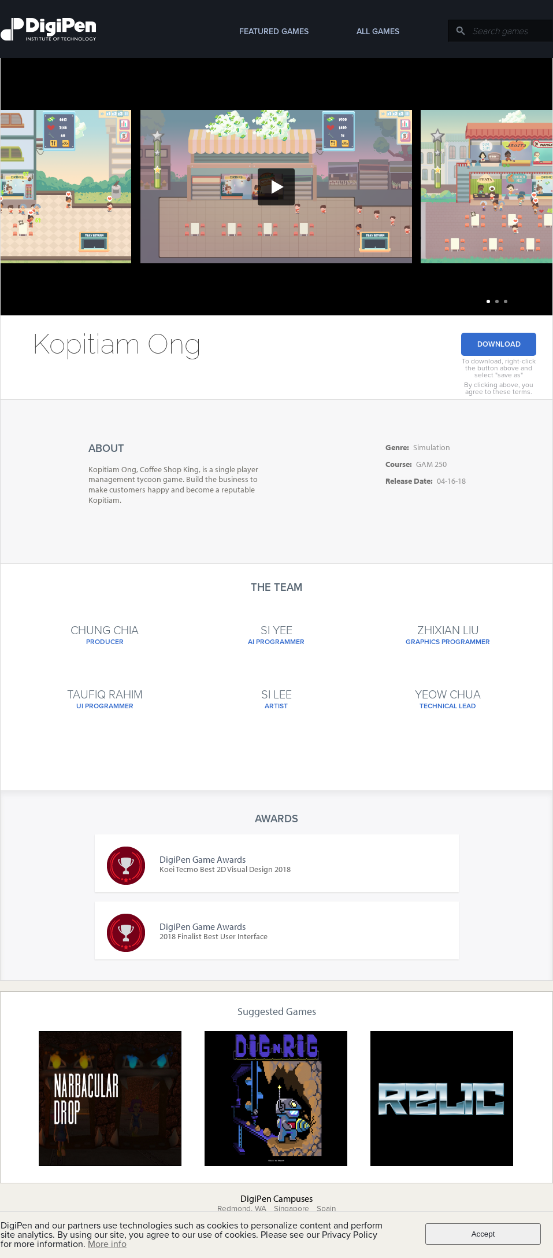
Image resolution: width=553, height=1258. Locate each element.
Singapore (291, 1208)
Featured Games (274, 31)
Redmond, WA (241, 1208)
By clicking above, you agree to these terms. (498, 388)
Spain (326, 1208)
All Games (378, 31)
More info (107, 1244)
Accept (483, 1234)
